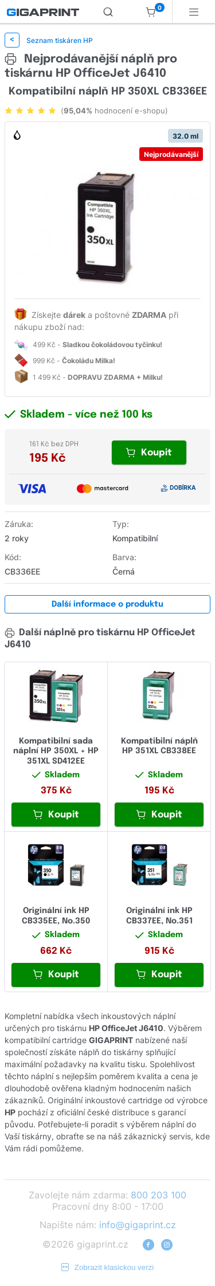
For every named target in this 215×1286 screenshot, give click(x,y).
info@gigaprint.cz (137, 1224)
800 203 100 (158, 1195)
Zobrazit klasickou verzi (107, 1267)
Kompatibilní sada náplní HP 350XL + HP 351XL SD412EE (56, 751)
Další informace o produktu (107, 604)
